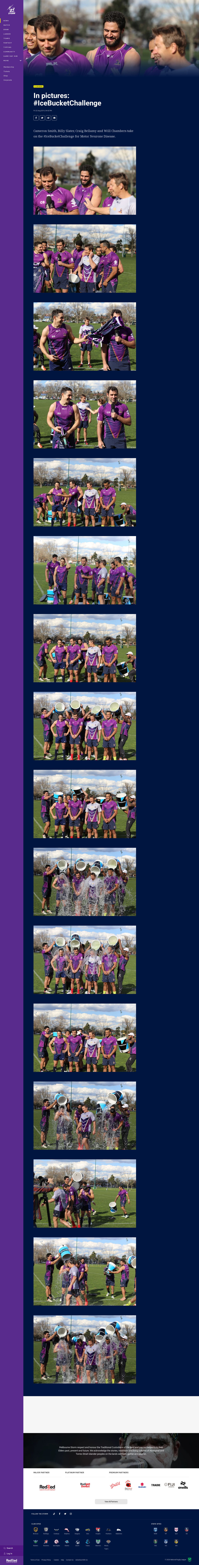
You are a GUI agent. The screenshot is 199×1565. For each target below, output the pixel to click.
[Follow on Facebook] (60, 1514)
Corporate (8, 80)
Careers (56, 1560)
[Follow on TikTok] (54, 1514)
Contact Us (69, 1560)
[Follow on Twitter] (65, 1514)
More (12, 60)
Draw (6, 29)
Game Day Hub (11, 56)
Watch (7, 25)
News (6, 21)
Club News (38, 86)
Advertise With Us (82, 1560)
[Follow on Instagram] (71, 1514)
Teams (7, 38)
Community (9, 52)
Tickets (7, 71)
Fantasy (8, 43)
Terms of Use (34, 1560)
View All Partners (111, 1501)
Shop (6, 76)
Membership (9, 67)
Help (62, 1560)
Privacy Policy (46, 1560)
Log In (8, 1553)
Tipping (7, 47)
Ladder (7, 34)
